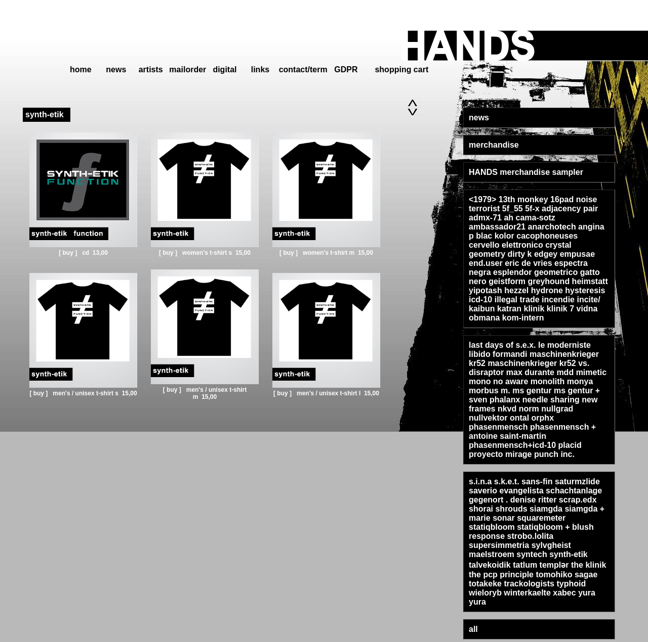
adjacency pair (570, 208)
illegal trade (517, 299)
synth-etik (568, 554)
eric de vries (528, 263)
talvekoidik (490, 565)
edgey (545, 254)
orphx (543, 418)
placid (570, 445)
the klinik (588, 565)
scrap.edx (578, 499)
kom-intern (523, 317)
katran (509, 308)
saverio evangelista (506, 490)
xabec (564, 592)
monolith (548, 381)
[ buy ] (68, 252)
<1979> (482, 199)
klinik (534, 308)
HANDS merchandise (509, 172)
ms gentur (531, 390)
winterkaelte (527, 592)
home (81, 69)
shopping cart (401, 69)
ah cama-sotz (529, 217)
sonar (504, 518)
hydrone (547, 290)
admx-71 (485, 217)
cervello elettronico (506, 245)
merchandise (494, 145)
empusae (577, 254)
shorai (481, 509)
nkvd (507, 408)
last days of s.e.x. (502, 345)
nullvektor (488, 418)
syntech (531, 554)
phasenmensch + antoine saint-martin (532, 431)
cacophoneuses (547, 236)
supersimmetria (499, 545)
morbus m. (489, 390)
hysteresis (585, 290)
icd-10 (480, 299)
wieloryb (485, 592)
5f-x (532, 208)
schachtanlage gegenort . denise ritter (535, 495)
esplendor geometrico (535, 272)
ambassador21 (497, 226)
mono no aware (498, 381)
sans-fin (536, 481)
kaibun (482, 308)
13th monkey (523, 199)
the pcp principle (501, 574)
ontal (519, 418)
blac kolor (495, 236)
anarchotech (552, 226)
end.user (486, 263)
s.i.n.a (480, 481)
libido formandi (498, 354)
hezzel (516, 290)
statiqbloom (492, 527)
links (260, 69)
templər (554, 565)
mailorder (187, 69)
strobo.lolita (530, 536)
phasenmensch (498, 427)
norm (529, 408)
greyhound (549, 281)
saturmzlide (577, 481)
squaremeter (541, 518)
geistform (507, 281)
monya (580, 381)
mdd (565, 372)
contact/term (303, 69)
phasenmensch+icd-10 (512, 445)
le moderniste (564, 345)
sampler (567, 172)
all (473, 629)
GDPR (345, 69)
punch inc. (554, 454)
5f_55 (512, 208)
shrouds (511, 509)
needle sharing (551, 399)
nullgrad (557, 408)
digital (224, 69)
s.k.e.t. (506, 481)
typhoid (571, 583)
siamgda (546, 509)
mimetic (591, 372)
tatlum (525, 565)
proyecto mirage (500, 454)
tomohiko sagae (566, 574)
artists (151, 69)
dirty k (519, 254)
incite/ (588, 299)
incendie (558, 299)
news (116, 69)
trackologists (529, 583)
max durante (530, 372)
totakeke (485, 583)
